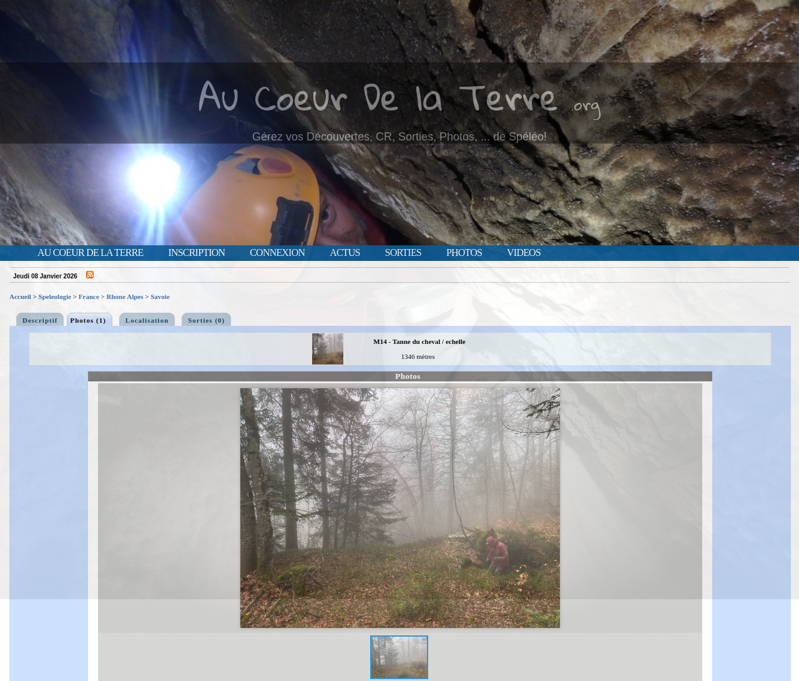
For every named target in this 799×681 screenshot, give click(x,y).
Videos (524, 253)
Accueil (20, 296)
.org (585, 104)
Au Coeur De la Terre (379, 96)
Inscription (196, 253)
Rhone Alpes (125, 296)
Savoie (160, 296)
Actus (345, 253)
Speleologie (55, 296)
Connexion (277, 253)
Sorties (403, 253)
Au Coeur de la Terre (90, 253)
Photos (464, 253)
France (89, 296)
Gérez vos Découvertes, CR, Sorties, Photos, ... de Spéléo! (399, 136)
